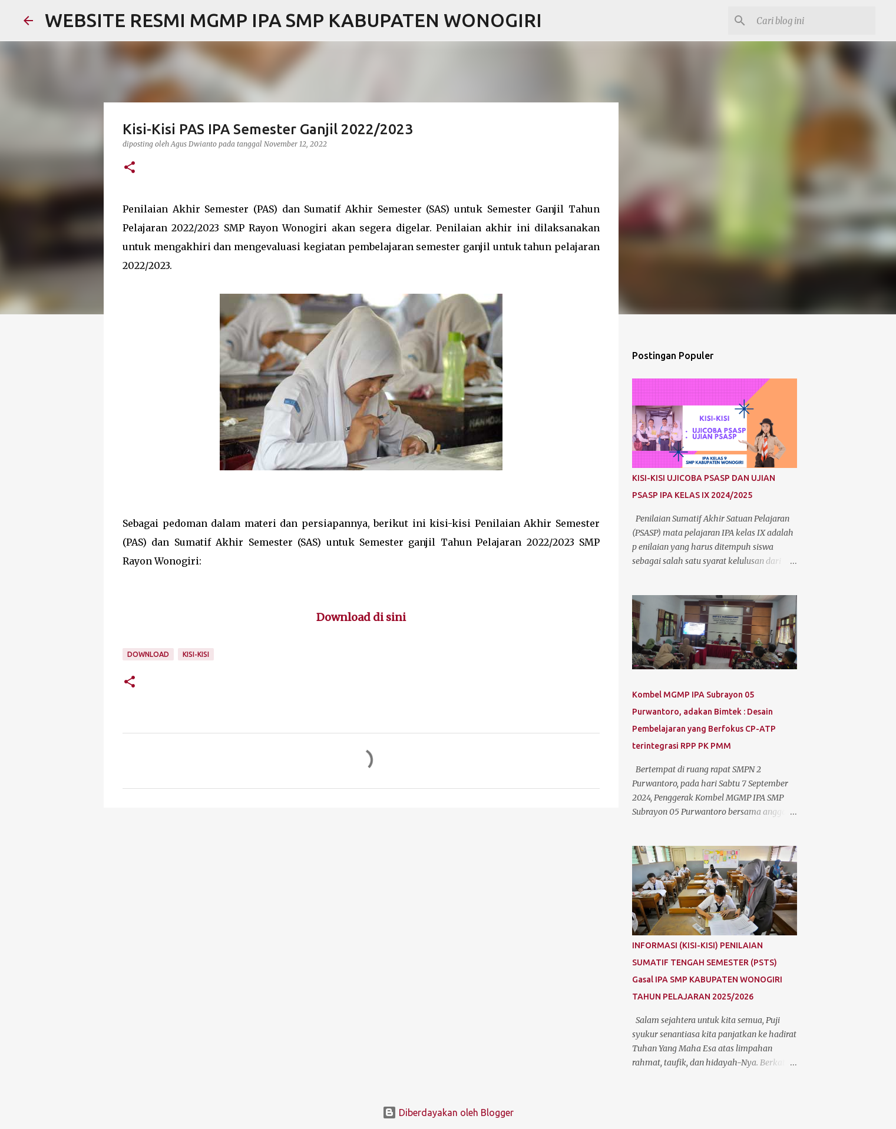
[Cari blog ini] (813, 20)
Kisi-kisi (196, 654)
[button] (130, 168)
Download (148, 654)
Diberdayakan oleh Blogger (448, 1112)
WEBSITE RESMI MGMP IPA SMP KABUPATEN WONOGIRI (293, 20)
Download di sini (361, 617)
